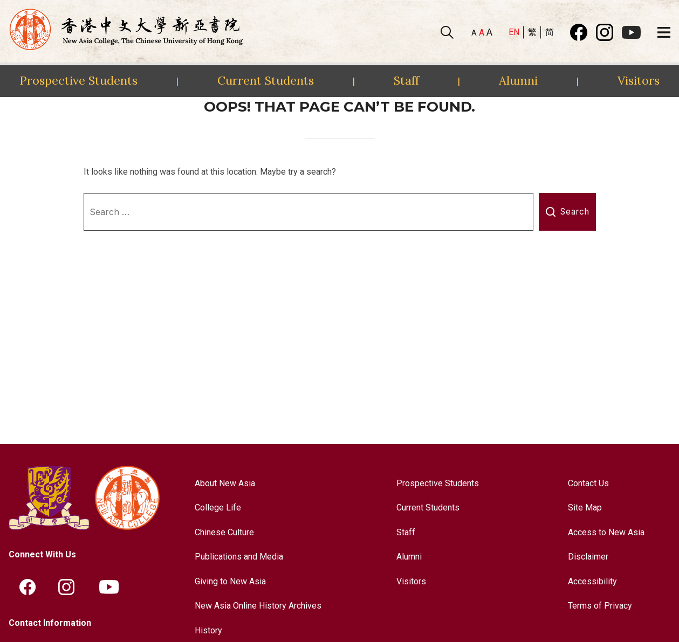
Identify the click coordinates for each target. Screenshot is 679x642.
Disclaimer (588, 556)
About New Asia (225, 483)
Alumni (518, 80)
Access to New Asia (606, 532)
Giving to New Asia (230, 581)
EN (514, 32)
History (208, 630)
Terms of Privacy (600, 605)
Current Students (265, 80)
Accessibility (592, 581)
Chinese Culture (224, 532)
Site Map (585, 507)
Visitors (639, 80)
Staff (406, 80)
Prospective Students (78, 80)
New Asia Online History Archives (258, 605)
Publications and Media (239, 556)
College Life (218, 507)
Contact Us (588, 483)
